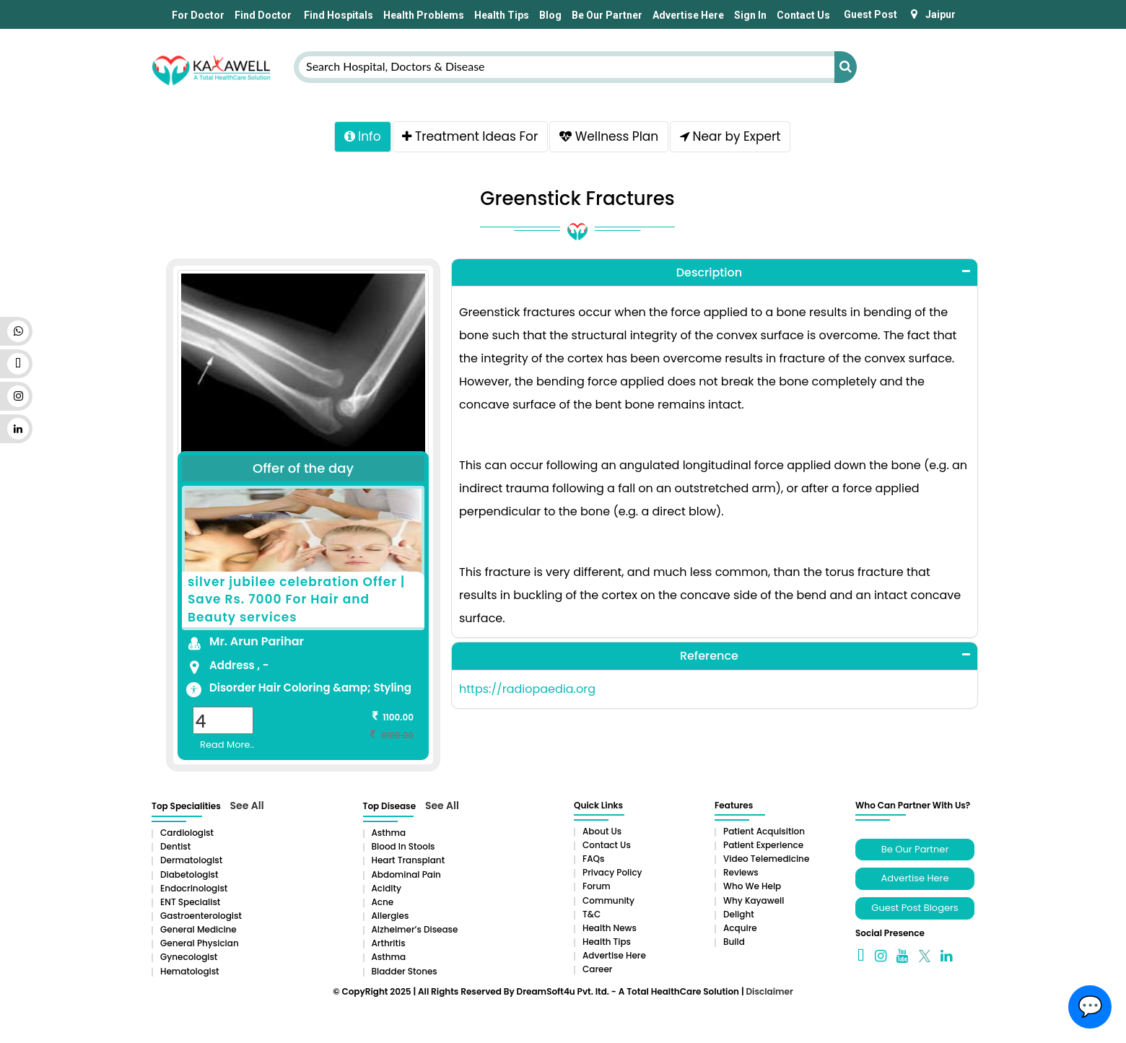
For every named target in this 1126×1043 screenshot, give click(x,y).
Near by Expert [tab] (734, 138)
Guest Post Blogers (914, 910)
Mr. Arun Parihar (256, 643)
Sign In (750, 15)
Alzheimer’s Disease (415, 931)
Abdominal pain (406, 876)
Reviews (741, 875)
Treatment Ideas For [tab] (468, 138)
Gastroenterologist (201, 918)
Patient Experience (763, 847)
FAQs (593, 861)
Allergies (390, 918)
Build (734, 944)
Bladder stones (404, 973)
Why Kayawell (753, 902)
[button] (714, 275)
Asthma (389, 835)
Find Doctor (263, 15)
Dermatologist (191, 863)
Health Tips (501, 15)
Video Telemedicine (766, 861)
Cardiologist (187, 835)
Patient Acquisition (764, 833)
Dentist (175, 849)
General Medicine (198, 931)
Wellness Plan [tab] (610, 138)
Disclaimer (769, 993)
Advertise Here (688, 15)
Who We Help (752, 889)
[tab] (714, 275)
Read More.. (227, 747)
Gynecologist (188, 959)
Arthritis (389, 946)
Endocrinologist (193, 890)
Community (608, 902)
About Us (601, 833)
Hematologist (189, 973)
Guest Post (870, 14)
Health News (609, 930)
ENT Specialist (190, 904)
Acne (383, 904)
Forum (596, 889)
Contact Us (803, 15)
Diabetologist (189, 876)
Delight (738, 916)
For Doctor (197, 15)
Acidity (386, 890)
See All (247, 807)
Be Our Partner (607, 15)
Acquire (740, 930)
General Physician (199, 946)
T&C (591, 916)
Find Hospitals (337, 15)
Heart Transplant (408, 863)
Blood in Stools (403, 849)
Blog (550, 15)
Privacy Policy (612, 875)
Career (597, 972)
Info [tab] (357, 138)
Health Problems (423, 15)
